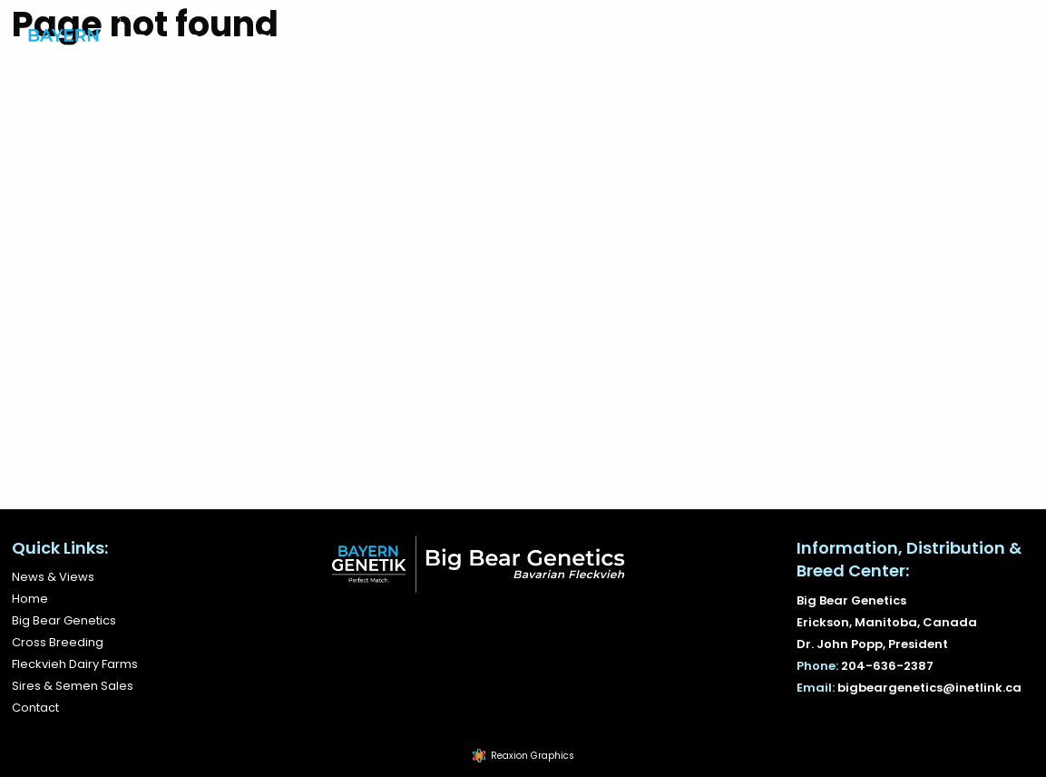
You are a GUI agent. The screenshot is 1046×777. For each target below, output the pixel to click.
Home (57, 123)
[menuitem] (57, 124)
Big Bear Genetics (183, 123)
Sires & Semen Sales (698, 123)
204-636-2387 (747, 40)
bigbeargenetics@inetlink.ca (930, 40)
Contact (980, 123)
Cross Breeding (341, 123)
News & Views (860, 123)
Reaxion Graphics (532, 755)
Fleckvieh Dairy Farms (510, 123)
